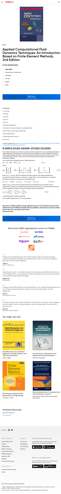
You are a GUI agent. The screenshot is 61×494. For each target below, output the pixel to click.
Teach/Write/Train (7, 441)
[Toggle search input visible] (59, 2)
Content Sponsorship (8, 461)
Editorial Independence (25, 490)
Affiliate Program (7, 454)
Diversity (4, 459)
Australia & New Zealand (9, 469)
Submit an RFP (6, 456)
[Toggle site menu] (2, 2)
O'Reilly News (5, 446)
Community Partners (8, 451)
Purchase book (7, 415)
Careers (4, 444)
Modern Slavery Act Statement (40, 490)
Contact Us (23, 441)
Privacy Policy (24, 446)
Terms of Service (6, 490)
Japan (3, 472)
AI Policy (22, 449)
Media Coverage (7, 449)
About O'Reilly (7, 438)
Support (23, 438)
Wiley (7, 85)
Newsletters (23, 444)
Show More (6, 139)
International (6, 466)
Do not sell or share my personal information (13, 483)
